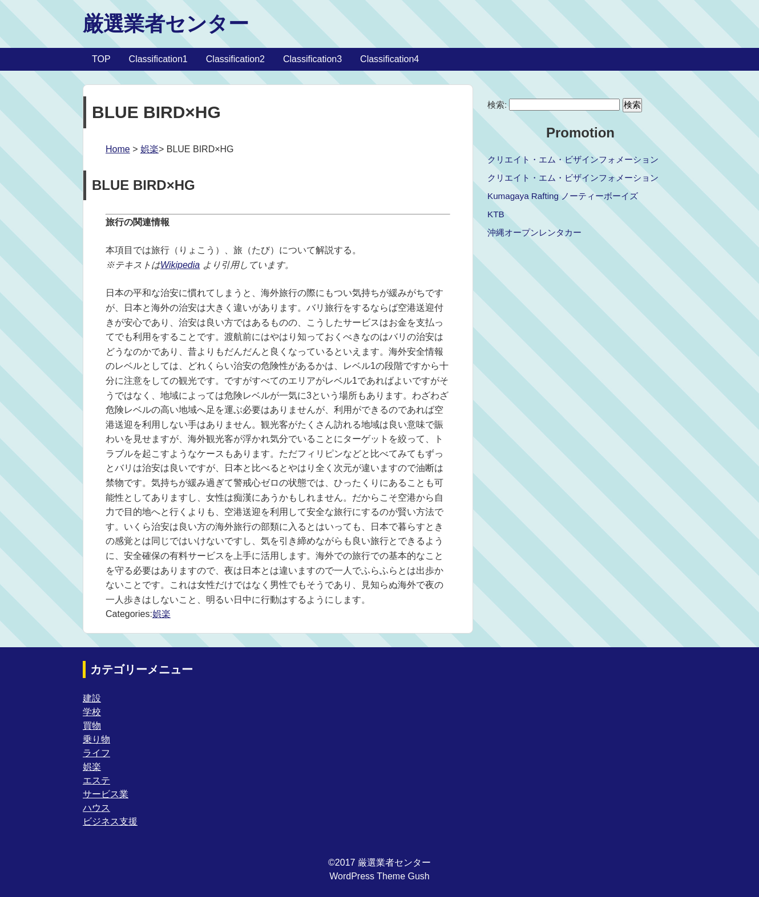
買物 (92, 725)
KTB (495, 214)
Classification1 (158, 59)
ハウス (96, 808)
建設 (92, 698)
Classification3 (312, 59)
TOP (101, 59)
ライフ (96, 753)
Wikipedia (180, 265)
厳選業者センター (166, 23)
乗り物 (96, 739)
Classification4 (389, 59)
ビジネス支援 (110, 821)
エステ (96, 780)
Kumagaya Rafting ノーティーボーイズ (562, 196)
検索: (497, 104)
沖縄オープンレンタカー (534, 232)
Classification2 (235, 59)
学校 (92, 712)
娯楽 (149, 149)
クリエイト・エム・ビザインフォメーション (573, 159)
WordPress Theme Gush (379, 876)
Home (118, 149)
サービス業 (105, 794)
